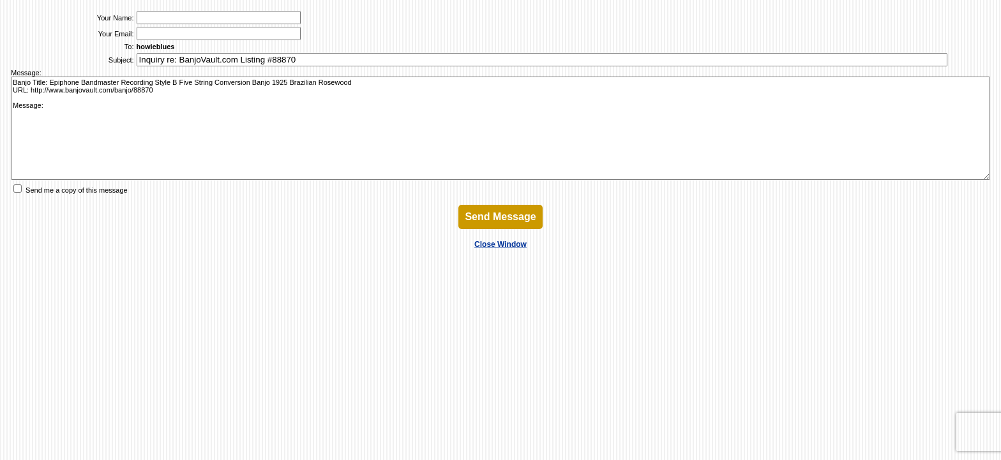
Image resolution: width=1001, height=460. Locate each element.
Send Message (500, 216)
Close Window (500, 244)
